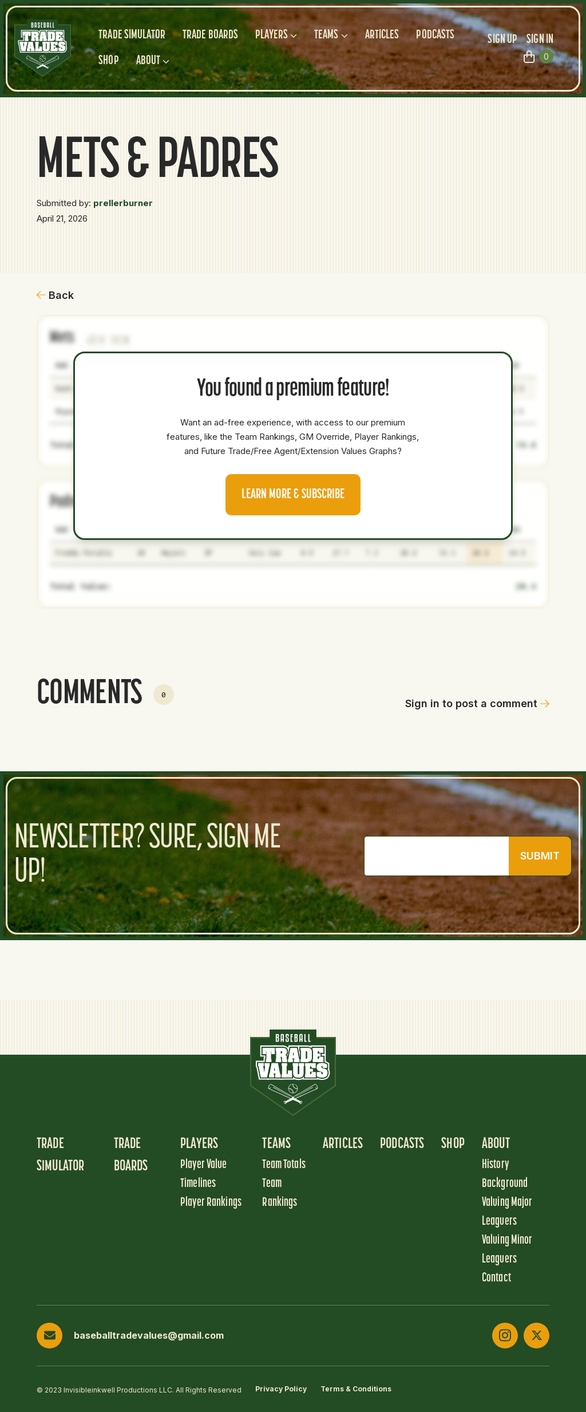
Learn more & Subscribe (293, 495)
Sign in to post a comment (477, 703)
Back (55, 295)
